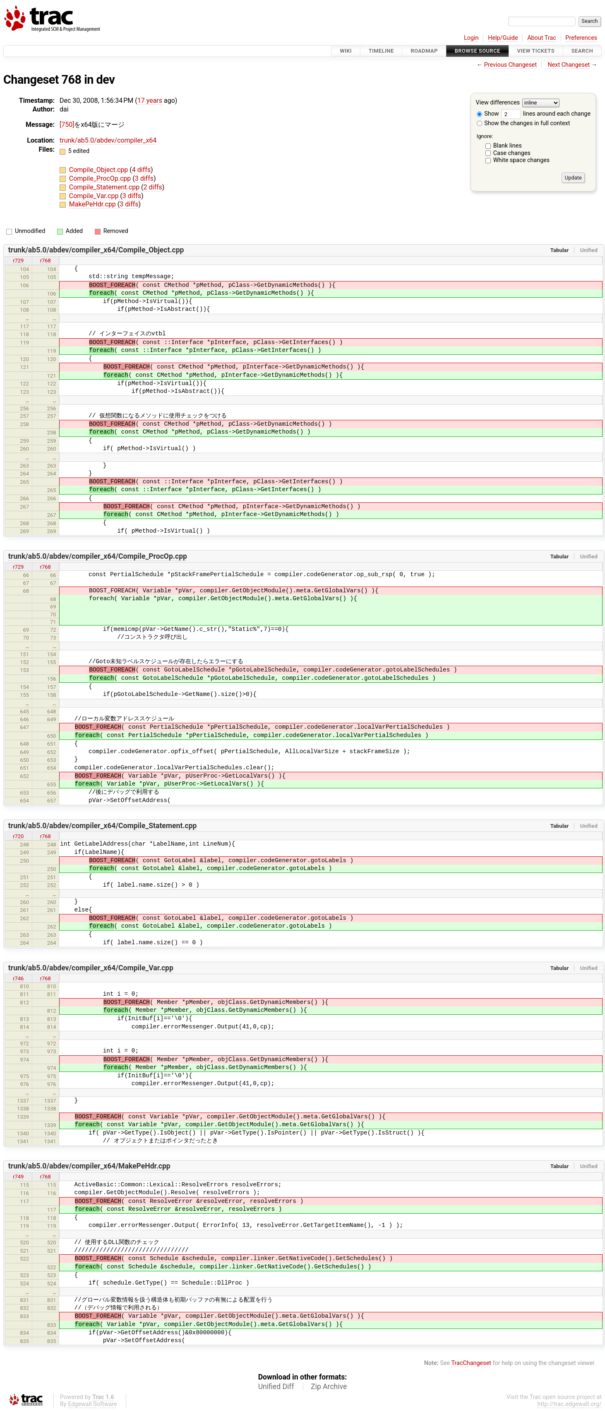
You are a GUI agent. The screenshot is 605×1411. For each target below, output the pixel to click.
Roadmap (424, 51)
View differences (498, 103)
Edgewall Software (92, 1404)
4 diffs (141, 170)
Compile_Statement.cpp (105, 187)
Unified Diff (276, 1386)
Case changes (512, 153)
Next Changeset (568, 64)
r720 (18, 836)
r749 (18, 1176)
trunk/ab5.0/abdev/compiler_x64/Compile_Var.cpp (90, 968)
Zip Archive (329, 1386)
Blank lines (507, 145)
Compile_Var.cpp (94, 196)
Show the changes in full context (523, 123)
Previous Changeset (510, 64)
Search (582, 51)
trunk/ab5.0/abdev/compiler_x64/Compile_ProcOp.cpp (97, 556)
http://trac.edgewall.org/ (569, 1404)
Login (471, 37)
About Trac (541, 37)
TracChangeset (471, 1363)
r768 (45, 260)
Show (488, 113)
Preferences (581, 37)
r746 (18, 978)
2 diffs (153, 187)
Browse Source (477, 51)
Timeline (381, 51)
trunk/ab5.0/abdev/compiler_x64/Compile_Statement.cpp (102, 826)
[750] (67, 124)
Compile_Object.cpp (99, 170)
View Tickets (536, 51)
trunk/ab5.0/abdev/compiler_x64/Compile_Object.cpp (96, 250)
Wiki (346, 51)
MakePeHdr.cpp (93, 204)
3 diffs (144, 178)
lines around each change (546, 113)
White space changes (521, 160)
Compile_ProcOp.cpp (100, 178)
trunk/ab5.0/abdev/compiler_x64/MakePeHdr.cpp (89, 1166)
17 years (149, 100)
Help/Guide (503, 37)
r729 (18, 260)
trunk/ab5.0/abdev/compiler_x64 (108, 140)
